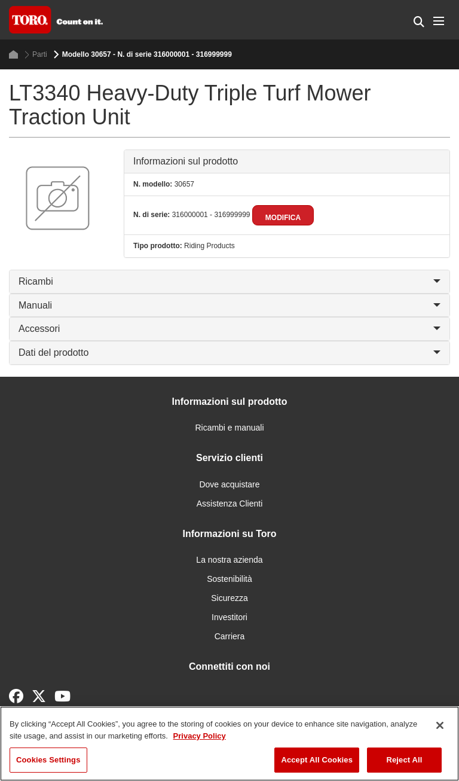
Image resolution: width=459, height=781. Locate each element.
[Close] (440, 725)
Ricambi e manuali (229, 427)
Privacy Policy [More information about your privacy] (199, 735)
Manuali (229, 305)
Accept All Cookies (317, 759)
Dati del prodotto (229, 352)
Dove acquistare (229, 484)
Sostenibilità (229, 579)
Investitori (229, 617)
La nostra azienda (229, 560)
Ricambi (229, 281)
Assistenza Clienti (230, 503)
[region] (229, 743)
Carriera (230, 636)
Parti (36, 55)
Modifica (283, 217)
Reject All (404, 759)
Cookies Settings (48, 759)
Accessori (229, 329)
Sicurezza (229, 598)
